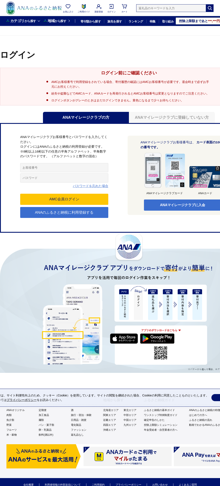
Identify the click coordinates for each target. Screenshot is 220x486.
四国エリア (109, 424)
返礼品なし (77, 434)
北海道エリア (111, 410)
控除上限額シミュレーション (160, 424)
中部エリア (130, 415)
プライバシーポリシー (22, 400)
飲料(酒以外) (46, 434)
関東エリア (109, 415)
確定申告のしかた (154, 420)
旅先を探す (114, 21)
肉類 (9, 415)
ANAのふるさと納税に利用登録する (64, 212)
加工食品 (44, 415)
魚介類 (10, 420)
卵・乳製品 (45, 429)
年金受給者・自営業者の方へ (160, 429)
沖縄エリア (109, 429)
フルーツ (11, 429)
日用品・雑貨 (78, 420)
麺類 (41, 420)
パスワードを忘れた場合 (90, 186)
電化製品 (76, 424)
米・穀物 (11, 434)
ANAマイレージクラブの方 (86, 117)
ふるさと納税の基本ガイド (159, 410)
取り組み (168, 21)
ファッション (78, 429)
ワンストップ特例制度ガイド (160, 415)
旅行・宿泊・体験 (81, 415)
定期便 (42, 410)
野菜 (9, 424)
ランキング (135, 21)
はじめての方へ (198, 415)
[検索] (210, 8)
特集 (153, 21)
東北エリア (130, 410)
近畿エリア (109, 420)
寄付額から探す (91, 21)
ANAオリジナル (15, 410)
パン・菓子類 (46, 424)
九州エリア (130, 424)
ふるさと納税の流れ (200, 420)
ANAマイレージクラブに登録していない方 (172, 117)
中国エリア (130, 420)
